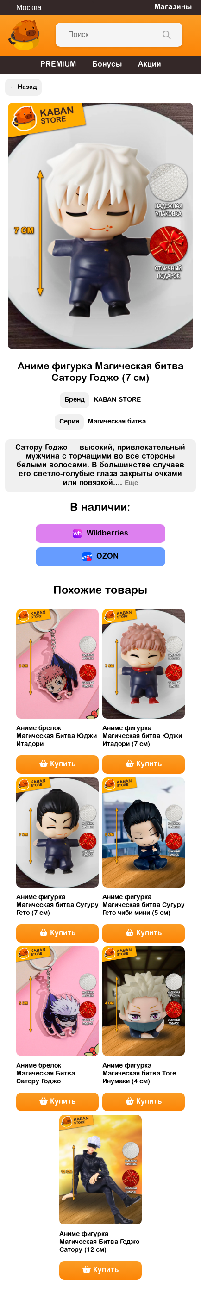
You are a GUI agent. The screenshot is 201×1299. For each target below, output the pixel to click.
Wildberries (100, 533)
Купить (57, 764)
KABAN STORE (100, 402)
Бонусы (107, 64)
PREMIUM (58, 64)
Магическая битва (100, 424)
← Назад (23, 87)
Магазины (173, 7)
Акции (149, 64)
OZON (100, 556)
